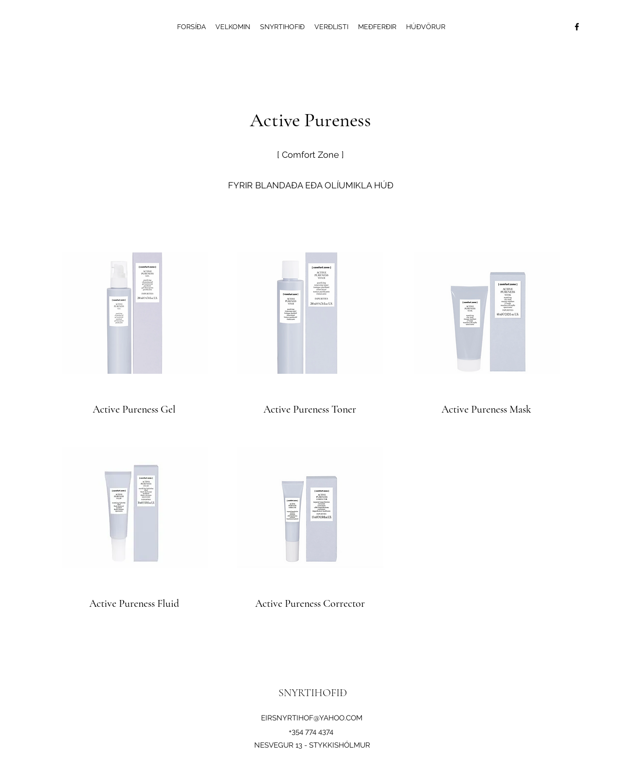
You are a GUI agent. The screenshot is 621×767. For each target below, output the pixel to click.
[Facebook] (577, 27)
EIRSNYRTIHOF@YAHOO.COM (311, 718)
